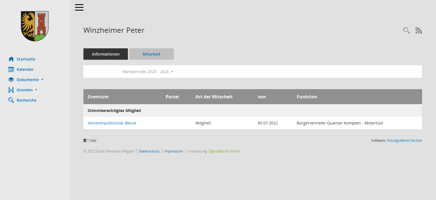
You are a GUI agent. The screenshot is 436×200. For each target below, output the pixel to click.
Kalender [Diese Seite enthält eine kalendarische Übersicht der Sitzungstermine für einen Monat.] (21, 69)
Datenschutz (149, 151)
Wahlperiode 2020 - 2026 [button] (147, 71)
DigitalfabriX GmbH (224, 151)
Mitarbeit (151, 54)
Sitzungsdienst (404, 140)
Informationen (106, 54)
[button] (35, 79)
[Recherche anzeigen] (406, 30)
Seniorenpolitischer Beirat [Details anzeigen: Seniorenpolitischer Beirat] (112, 123)
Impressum (173, 151)
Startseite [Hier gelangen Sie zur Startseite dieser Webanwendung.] (21, 59)
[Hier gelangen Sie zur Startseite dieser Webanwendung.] (35, 26)
